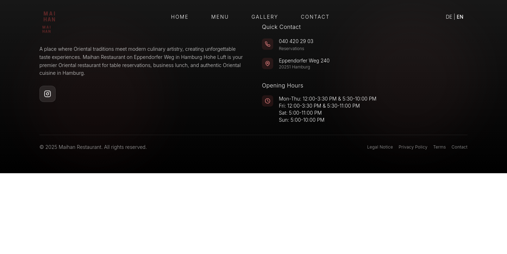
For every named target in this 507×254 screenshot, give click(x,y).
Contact (315, 17)
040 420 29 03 (296, 41)
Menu (220, 17)
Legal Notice (380, 147)
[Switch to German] (455, 17)
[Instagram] (47, 94)
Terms (439, 147)
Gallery (264, 17)
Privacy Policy (413, 147)
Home (180, 17)
